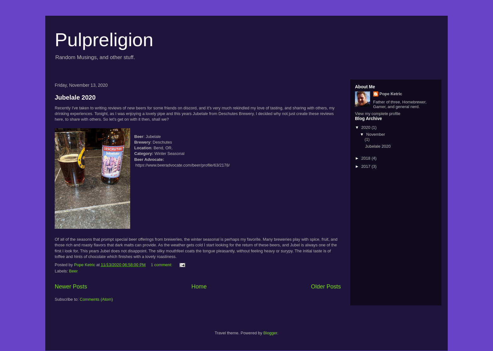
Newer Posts (71, 286)
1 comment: (162, 264)
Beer (73, 271)
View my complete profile (377, 113)
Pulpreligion (104, 39)
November (375, 134)
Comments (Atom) (96, 299)
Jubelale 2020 (75, 97)
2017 (366, 166)
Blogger (270, 333)
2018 (366, 158)
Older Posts (326, 286)
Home (199, 286)
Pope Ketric (390, 93)
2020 (366, 127)
